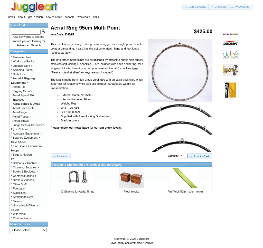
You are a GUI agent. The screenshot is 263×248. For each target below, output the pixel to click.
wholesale (84, 16)
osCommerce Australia (139, 242)
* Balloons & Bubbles (24, 163)
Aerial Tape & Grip (24, 95)
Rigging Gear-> (22, 91)
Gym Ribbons (19, 129)
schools (69, 16)
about (21, 16)
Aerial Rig (19, 86)
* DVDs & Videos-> (23, 180)
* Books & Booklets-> (24, 171)
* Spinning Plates (22, 69)
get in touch (35, 16)
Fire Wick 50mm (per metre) (185, 191)
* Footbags (18, 188)
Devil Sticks (18, 142)
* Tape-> (16, 201)
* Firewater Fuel (21, 57)
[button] (195, 7)
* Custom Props (21, 218)
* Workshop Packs (22, 61)
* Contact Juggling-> (23, 175)
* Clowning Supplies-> (25, 167)
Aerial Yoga (20, 112)
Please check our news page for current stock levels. (86, 127)
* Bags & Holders (22, 154)
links (96, 16)
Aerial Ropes (21, 116)
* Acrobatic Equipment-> (26, 133)
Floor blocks (131, 191)
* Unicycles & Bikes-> (24, 205)
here (135, 68)
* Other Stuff (18, 184)
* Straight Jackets (22, 196)
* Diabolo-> (18, 74)
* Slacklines (18, 192)
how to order (54, 16)
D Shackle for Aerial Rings (77, 191)
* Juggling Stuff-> (22, 65)
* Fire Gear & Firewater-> (27, 146)
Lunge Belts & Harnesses (28, 125)
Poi (13, 158)
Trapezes (18, 99)
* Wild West (18, 213)
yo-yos (15, 209)
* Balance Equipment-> (25, 137)
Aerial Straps (21, 120)
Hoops (15, 150)
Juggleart (143, 238)
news (11, 16)
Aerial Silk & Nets (23, 108)
